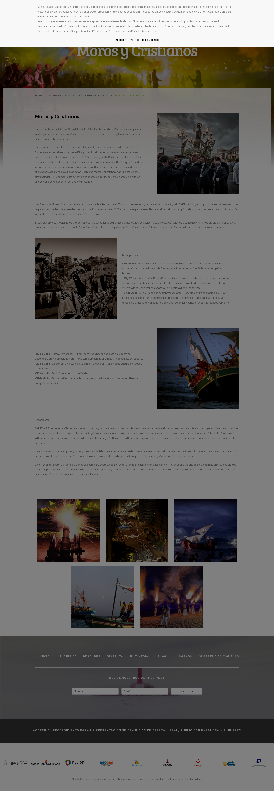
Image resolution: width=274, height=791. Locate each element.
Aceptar (120, 39)
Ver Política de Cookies (144, 39)
